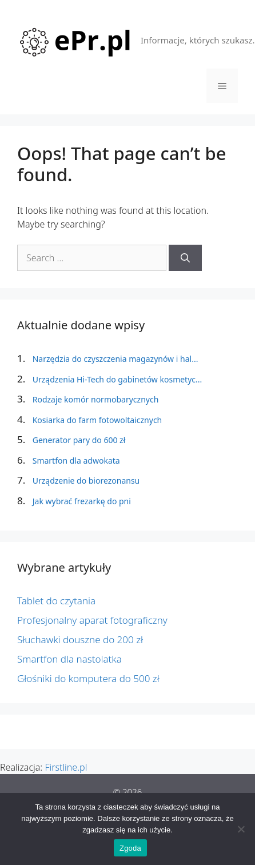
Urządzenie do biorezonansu (86, 480)
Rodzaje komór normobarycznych (96, 399)
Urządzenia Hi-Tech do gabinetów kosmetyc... (117, 379)
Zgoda (130, 848)
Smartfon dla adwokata (76, 460)
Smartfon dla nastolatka (69, 658)
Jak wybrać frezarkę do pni (82, 501)
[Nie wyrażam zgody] (240, 829)
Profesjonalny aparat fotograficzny (92, 620)
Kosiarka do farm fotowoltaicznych (97, 419)
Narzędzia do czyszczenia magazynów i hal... (115, 358)
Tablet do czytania (56, 600)
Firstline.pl (66, 767)
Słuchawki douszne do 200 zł (80, 639)
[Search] (185, 258)
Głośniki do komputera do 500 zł (88, 678)
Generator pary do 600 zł (79, 440)
